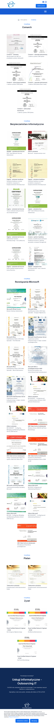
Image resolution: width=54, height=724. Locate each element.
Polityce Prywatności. (14, 717)
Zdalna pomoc (41, 5)
